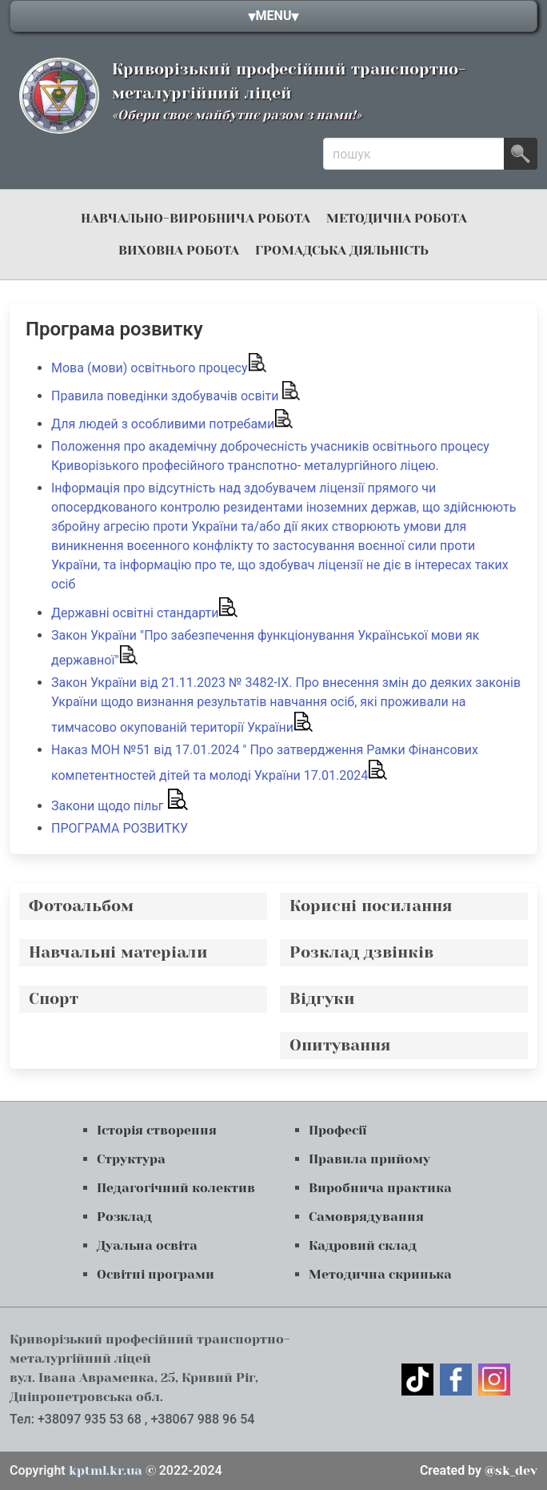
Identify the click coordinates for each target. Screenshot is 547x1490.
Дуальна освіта (147, 1245)
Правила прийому (369, 1159)
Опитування (340, 1045)
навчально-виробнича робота (195, 218)
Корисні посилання (371, 906)
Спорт (53, 999)
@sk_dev (478, 1470)
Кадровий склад (363, 1245)
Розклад (124, 1216)
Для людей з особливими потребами (172, 424)
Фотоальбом (81, 906)
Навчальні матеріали (118, 952)
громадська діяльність (342, 250)
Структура (131, 1159)
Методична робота (396, 218)
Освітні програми (155, 1274)
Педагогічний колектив (176, 1187)
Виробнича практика (380, 1187)
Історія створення (157, 1130)
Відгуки (322, 999)
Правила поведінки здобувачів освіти (176, 396)
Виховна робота (178, 250)
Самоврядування (366, 1216)
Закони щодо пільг (120, 805)
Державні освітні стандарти (144, 612)
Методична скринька (380, 1274)
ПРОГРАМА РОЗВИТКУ (121, 828)
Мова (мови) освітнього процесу (159, 368)
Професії (337, 1130)
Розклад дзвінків (361, 952)
